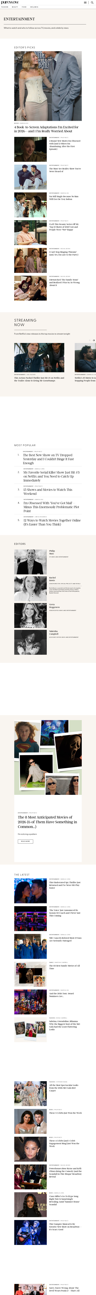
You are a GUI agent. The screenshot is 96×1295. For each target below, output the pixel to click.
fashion (4, 7)
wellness (34, 7)
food (24, 7)
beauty (15, 7)
